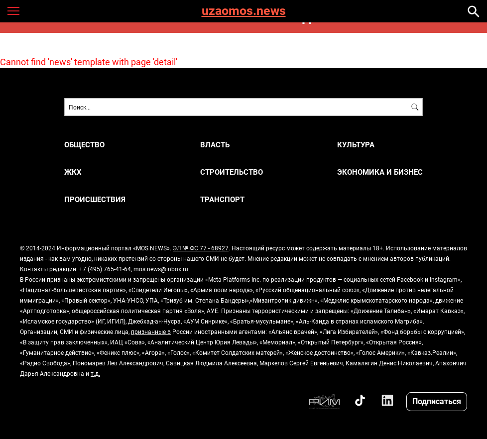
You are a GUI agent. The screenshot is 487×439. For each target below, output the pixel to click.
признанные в (151, 331)
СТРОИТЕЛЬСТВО (231, 172)
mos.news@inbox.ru (160, 269)
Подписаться (436, 401)
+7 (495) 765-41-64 (105, 269)
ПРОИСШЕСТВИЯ (94, 199)
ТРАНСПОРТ (222, 199)
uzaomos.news (244, 11)
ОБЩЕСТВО (84, 144)
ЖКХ (73, 172)
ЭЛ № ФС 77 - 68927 (201, 248)
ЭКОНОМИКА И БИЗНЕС (380, 172)
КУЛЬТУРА (355, 144)
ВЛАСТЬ (215, 144)
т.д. (95, 373)
